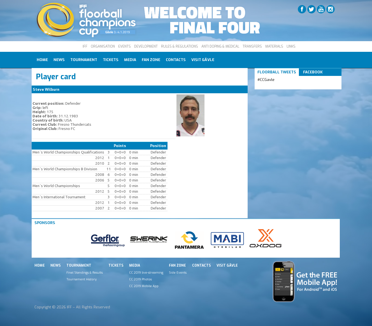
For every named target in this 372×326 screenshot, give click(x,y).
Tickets (110, 59)
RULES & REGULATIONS (179, 46)
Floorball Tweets (276, 72)
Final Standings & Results (84, 272)
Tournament (83, 59)
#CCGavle (266, 79)
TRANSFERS (252, 46)
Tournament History (81, 279)
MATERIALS (274, 46)
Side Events (178, 272)
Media (130, 59)
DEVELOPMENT (146, 46)
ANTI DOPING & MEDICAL (220, 46)
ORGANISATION (103, 46)
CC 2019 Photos (140, 279)
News (59, 59)
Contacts (176, 59)
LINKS (291, 46)
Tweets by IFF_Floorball (279, 86)
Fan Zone (151, 59)
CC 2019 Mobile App (144, 286)
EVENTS (124, 46)
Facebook (313, 72)
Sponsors (44, 222)
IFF (85, 46)
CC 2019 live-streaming (146, 272)
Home (42, 59)
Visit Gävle (202, 59)
